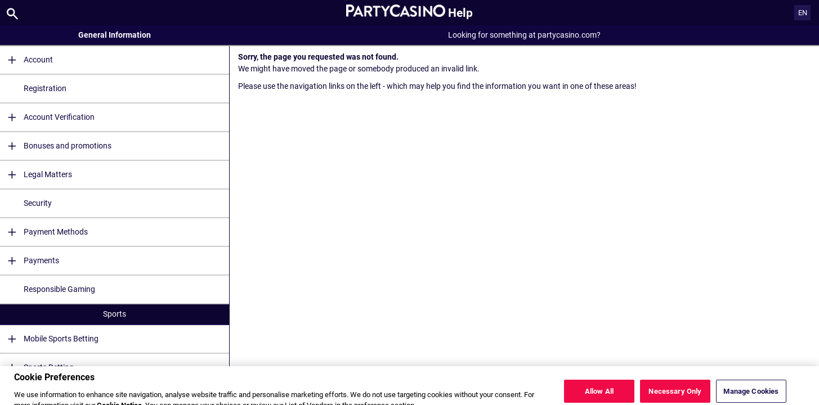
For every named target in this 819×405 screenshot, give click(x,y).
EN (802, 12)
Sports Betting (37, 367)
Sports (114, 313)
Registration (45, 88)
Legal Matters (36, 174)
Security (38, 203)
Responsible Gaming (59, 289)
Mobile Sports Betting (49, 339)
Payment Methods (44, 232)
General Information (114, 34)
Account (26, 60)
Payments (29, 260)
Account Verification (47, 117)
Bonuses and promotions (55, 146)
